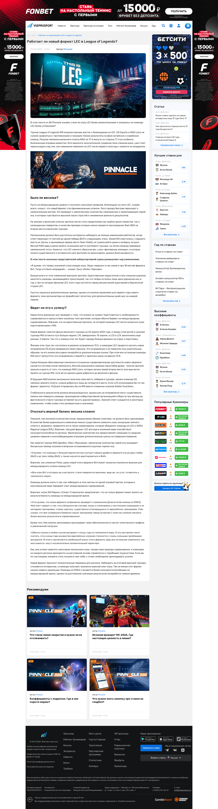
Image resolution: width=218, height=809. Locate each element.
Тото (110, 26)
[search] (163, 26)
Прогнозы (74, 26)
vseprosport (40, 25)
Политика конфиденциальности (41, 762)
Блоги (66, 763)
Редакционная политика (122, 747)
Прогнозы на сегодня (94, 26)
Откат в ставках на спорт (169, 251)
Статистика (95, 760)
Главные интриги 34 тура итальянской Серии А (171, 137)
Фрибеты (119, 760)
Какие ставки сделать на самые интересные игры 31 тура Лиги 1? (171, 115)
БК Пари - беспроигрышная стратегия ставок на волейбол (170, 291)
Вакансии (119, 754)
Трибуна (68, 768)
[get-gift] (171, 26)
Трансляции (95, 745)
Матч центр (95, 733)
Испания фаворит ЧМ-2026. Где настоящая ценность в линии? (112, 636)
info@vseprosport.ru (182, 790)
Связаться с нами (151, 748)
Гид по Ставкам (97, 739)
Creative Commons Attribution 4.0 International (86, 778)
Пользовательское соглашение (40, 767)
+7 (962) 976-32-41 (160, 790)
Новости (62, 26)
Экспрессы (69, 751)
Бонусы (144, 26)
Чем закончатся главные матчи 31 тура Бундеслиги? (171, 126)
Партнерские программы (96, 753)
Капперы (93, 766)
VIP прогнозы (121, 733)
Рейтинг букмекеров (126, 26)
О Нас (117, 739)
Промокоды (120, 766)
